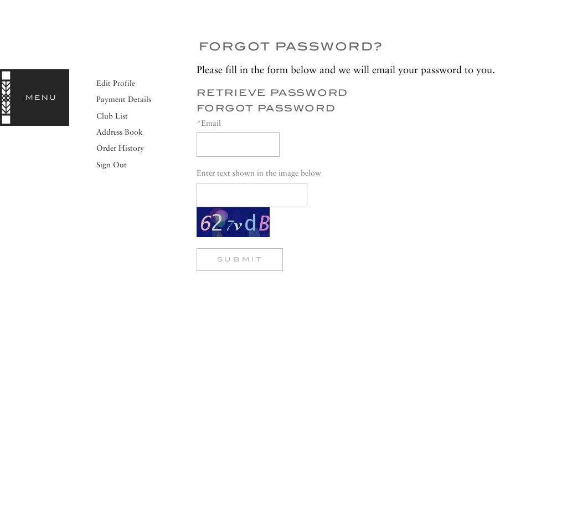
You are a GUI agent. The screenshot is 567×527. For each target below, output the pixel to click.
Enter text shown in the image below (259, 172)
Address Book (119, 131)
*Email (209, 123)
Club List (112, 115)
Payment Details (123, 99)
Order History (120, 148)
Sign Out (111, 164)
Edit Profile (115, 83)
